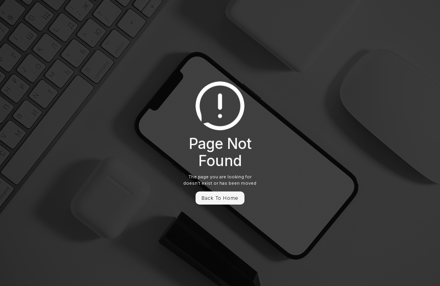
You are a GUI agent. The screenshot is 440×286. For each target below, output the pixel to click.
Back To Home (220, 198)
